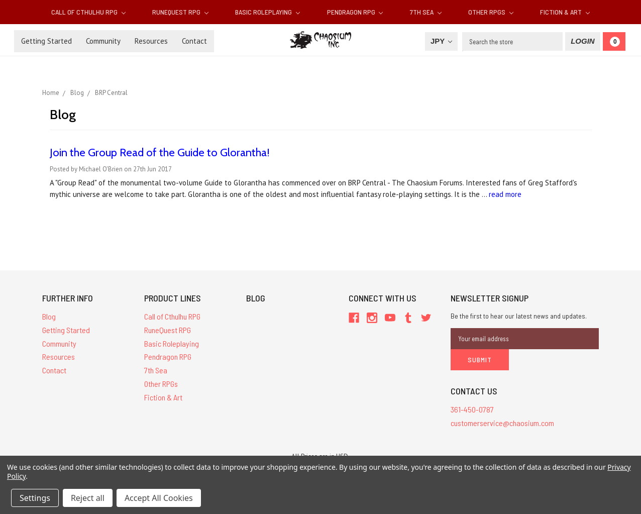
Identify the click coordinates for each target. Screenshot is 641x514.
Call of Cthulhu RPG (88, 12)
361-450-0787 (472, 409)
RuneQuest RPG (180, 12)
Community (103, 41)
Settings (35, 497)
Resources (151, 41)
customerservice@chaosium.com (502, 423)
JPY (441, 41)
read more (505, 194)
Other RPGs (490, 12)
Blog (49, 316)
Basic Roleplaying (267, 12)
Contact (194, 41)
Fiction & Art (565, 12)
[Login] (582, 41)
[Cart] (614, 41)
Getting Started (46, 41)
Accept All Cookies (159, 497)
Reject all (87, 497)
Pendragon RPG (355, 12)
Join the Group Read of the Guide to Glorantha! (160, 152)
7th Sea (426, 12)
